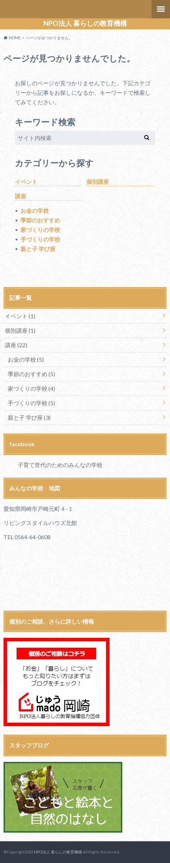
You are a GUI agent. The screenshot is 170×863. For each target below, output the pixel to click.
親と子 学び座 (37, 248)
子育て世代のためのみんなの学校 (60, 464)
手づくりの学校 (40, 239)
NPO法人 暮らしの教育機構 (85, 23)
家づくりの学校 (40, 229)
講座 (20, 196)
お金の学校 (34, 210)
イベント (26, 181)
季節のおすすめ (40, 220)
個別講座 (97, 181)
